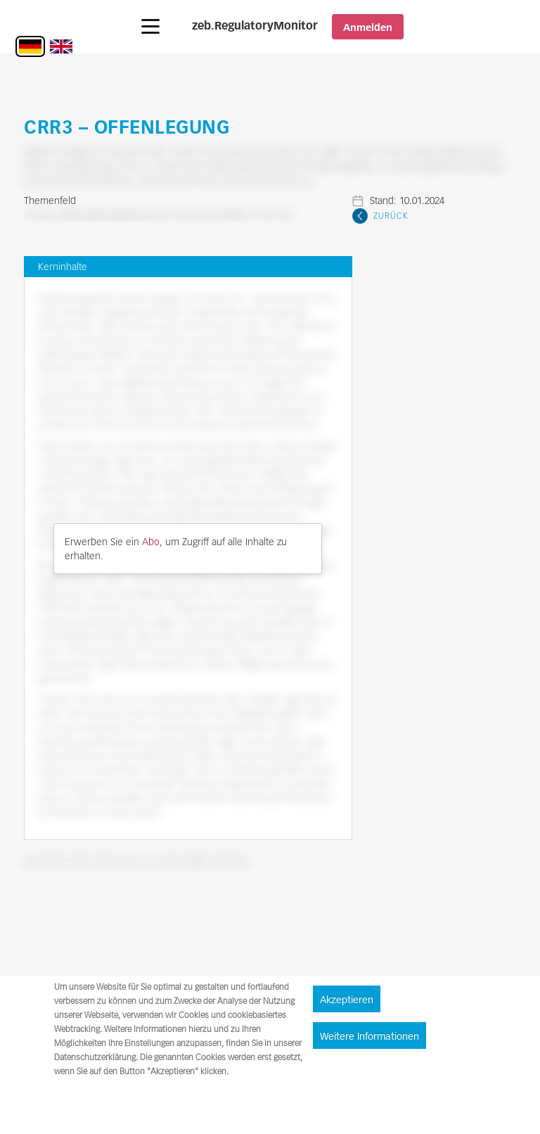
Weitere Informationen (369, 1036)
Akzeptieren (346, 999)
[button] (150, 26)
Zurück (391, 215)
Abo (151, 541)
